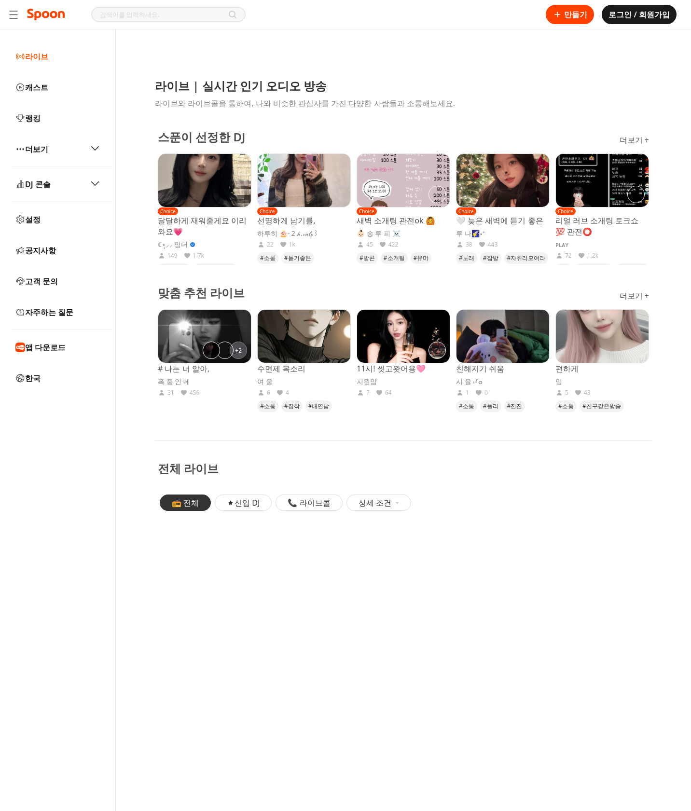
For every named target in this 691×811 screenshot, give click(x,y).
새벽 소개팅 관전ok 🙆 (396, 220)
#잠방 (490, 258)
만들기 (570, 14)
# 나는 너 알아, (183, 368)
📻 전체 (185, 502)
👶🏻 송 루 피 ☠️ (379, 233)
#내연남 (319, 406)
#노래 (466, 258)
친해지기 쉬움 (480, 368)
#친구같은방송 (601, 406)
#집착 (292, 406)
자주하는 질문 (44, 312)
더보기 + (634, 140)
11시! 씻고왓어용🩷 (391, 368)
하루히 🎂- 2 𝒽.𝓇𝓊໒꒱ (287, 233)
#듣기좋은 (297, 258)
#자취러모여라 (526, 258)
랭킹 (28, 118)
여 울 (265, 381)
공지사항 (35, 250)
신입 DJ (243, 502)
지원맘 (367, 381)
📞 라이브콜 (309, 502)
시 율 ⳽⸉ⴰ (469, 381)
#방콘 (367, 258)
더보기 (57, 149)
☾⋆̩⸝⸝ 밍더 (173, 244)
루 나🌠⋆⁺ (470, 233)
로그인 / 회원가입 (639, 14)
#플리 (490, 406)
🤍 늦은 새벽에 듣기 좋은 (499, 220)
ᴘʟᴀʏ (561, 244)
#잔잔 (515, 406)
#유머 (421, 258)
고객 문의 (36, 281)
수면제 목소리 (281, 368)
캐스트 (31, 87)
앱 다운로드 (40, 347)
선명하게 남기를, (286, 220)
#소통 (268, 258)
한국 (28, 378)
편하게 (567, 368)
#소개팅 (394, 258)
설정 (28, 219)
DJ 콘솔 (57, 184)
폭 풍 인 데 (174, 381)
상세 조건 (379, 502)
